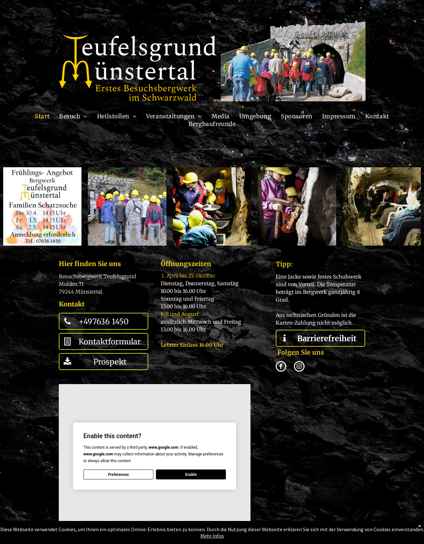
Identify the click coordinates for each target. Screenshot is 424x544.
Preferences (118, 474)
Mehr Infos (212, 535)
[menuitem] (42, 116)
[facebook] (281, 367)
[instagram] (299, 367)
